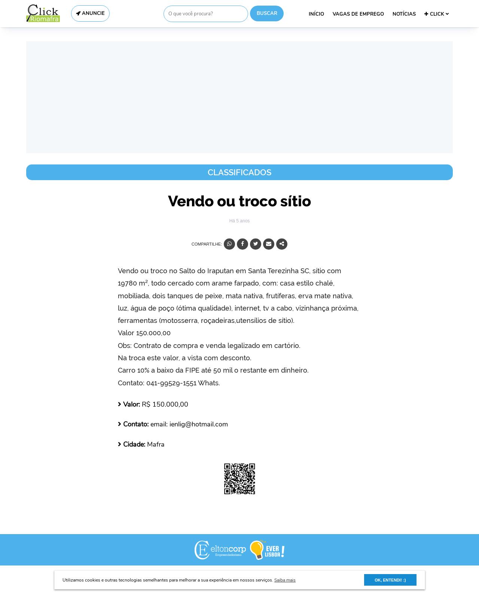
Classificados (239, 172)
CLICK (436, 14)
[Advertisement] (239, 97)
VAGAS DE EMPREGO (358, 14)
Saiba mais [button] (285, 580)
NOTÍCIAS (404, 14)
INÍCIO (316, 14)
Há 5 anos (239, 220)
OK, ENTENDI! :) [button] (390, 580)
